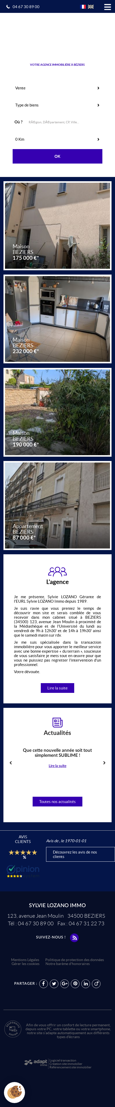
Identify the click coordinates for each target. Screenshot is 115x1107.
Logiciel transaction (62, 1060)
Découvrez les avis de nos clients (75, 854)
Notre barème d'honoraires (68, 964)
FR (83, 7)
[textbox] (65, 121)
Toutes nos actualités (57, 801)
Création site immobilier (65, 1063)
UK (91, 7)
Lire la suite (57, 688)
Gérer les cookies (25, 964)
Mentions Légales (25, 960)
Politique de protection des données (74, 960)
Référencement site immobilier (70, 1067)
